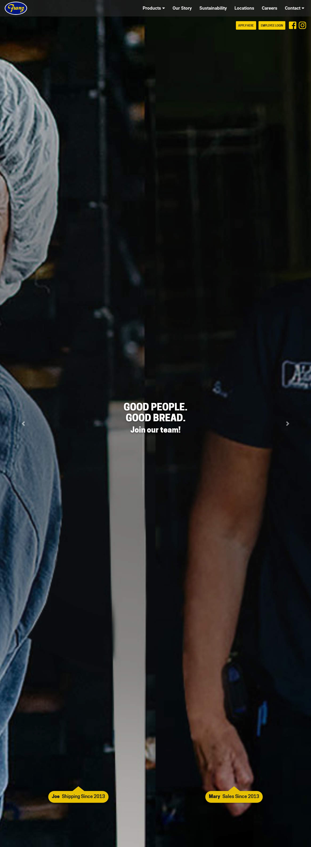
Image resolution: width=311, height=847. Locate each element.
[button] (23, 423)
